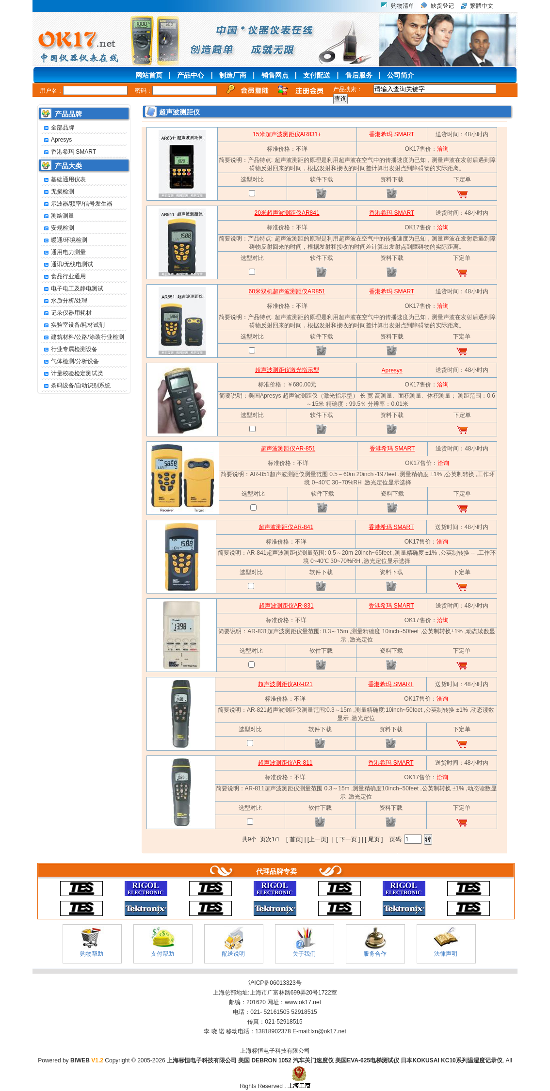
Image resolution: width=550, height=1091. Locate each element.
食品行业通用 (63, 277)
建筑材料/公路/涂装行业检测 (82, 337)
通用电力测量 (63, 252)
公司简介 (400, 75)
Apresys (56, 140)
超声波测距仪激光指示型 (287, 370)
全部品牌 (57, 128)
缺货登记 (442, 5)
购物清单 (402, 5)
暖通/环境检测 (64, 240)
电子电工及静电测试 (72, 289)
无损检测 (57, 192)
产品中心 (190, 75)
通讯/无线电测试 (67, 264)
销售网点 (275, 75)
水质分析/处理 (64, 301)
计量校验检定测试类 (72, 374)
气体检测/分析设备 (70, 361)
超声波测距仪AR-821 (285, 684)
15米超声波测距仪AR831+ (287, 134)
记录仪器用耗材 (66, 313)
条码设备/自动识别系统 (76, 386)
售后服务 (358, 75)
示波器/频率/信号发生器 (77, 204)
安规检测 (57, 228)
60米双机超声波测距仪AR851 (287, 291)
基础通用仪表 (63, 180)
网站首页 (148, 75)
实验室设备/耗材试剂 (73, 325)
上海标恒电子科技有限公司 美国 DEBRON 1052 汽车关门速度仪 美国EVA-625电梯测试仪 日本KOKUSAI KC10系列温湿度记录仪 (334, 1060)
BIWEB (86, 1060)
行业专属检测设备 (69, 349)
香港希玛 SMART (68, 152)
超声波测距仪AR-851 (287, 448)
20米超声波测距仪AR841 (287, 212)
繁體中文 (481, 5)
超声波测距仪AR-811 (285, 762)
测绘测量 (57, 216)
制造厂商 (232, 75)
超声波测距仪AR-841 (286, 527)
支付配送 (316, 75)
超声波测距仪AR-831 (286, 605)
